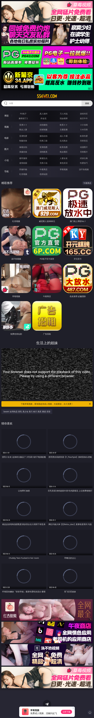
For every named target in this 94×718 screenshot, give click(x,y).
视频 (6, 126)
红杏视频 (23, 174)
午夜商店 (43, 169)
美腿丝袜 (23, 151)
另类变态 (84, 140)
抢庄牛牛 (84, 118)
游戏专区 (84, 113)
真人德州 (43, 113)
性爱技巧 (84, 163)
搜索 (87, 103)
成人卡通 (64, 136)
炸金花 (43, 118)
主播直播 (64, 129)
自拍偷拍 (43, 124)
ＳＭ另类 (84, 129)
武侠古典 (84, 158)
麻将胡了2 (23, 118)
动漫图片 (84, 147)
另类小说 (43, 163)
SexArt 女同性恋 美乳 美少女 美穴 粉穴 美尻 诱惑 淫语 (26, 411)
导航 (6, 171)
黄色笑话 (64, 163)
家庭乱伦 (43, 158)
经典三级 (43, 140)
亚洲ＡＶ (23, 124)
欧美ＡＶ (64, 124)
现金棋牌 (64, 118)
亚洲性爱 (23, 136)
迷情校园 (23, 163)
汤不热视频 (84, 169)
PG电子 (23, 113)
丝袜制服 (43, 129)
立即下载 (66, 711)
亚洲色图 (43, 147)
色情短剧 (43, 174)
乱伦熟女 (64, 140)
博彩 (6, 115)
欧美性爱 (84, 136)
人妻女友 (64, 158)
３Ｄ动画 (84, 124)
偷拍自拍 (43, 136)
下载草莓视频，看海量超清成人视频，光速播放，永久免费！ (56, 404)
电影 (6, 137)
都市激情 (23, 158)
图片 (6, 149)
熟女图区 (64, 151)
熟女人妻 (23, 129)
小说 (6, 160)
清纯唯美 (43, 151)
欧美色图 (64, 147)
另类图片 (84, 151)
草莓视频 (64, 169)
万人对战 (64, 113)
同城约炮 (23, 169)
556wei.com (47, 96)
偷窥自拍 (23, 147)
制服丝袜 (23, 140)
